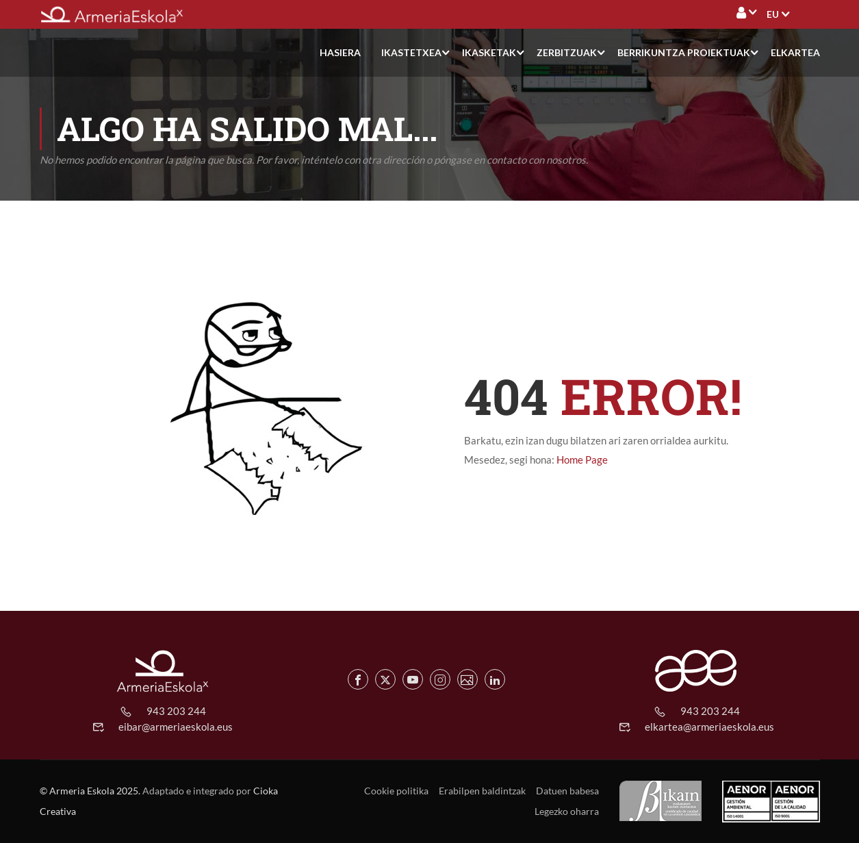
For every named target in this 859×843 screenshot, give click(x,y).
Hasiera (340, 52)
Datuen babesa (567, 790)
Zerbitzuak (567, 52)
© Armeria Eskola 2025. (90, 790)
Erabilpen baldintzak (482, 790)
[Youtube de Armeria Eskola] (412, 679)
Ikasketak (489, 52)
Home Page (582, 460)
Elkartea (795, 52)
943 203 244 (176, 711)
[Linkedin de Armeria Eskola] (495, 679)
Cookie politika (396, 790)
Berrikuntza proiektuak (683, 52)
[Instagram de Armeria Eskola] (440, 679)
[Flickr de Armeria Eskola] (467, 679)
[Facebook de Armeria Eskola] (358, 679)
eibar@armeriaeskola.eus (175, 726)
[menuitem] (773, 14)
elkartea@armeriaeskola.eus (709, 726)
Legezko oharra (567, 811)
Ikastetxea (411, 52)
